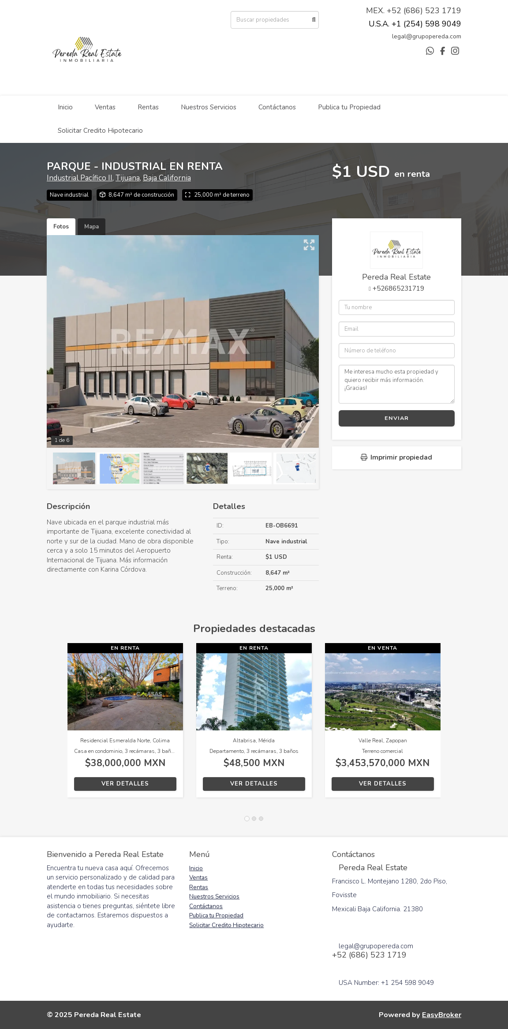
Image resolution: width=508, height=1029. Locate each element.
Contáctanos (277, 107)
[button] (57, 724)
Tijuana (128, 178)
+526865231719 (398, 288)
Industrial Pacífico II (79, 178)
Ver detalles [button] (125, 784)
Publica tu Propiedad (349, 107)
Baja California (167, 178)
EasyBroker (441, 1015)
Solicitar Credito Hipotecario (100, 130)
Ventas (105, 107)
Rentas (148, 107)
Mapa (91, 227)
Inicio (65, 107)
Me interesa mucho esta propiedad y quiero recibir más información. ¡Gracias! (397, 384)
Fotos (61, 227)
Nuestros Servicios (208, 107)
